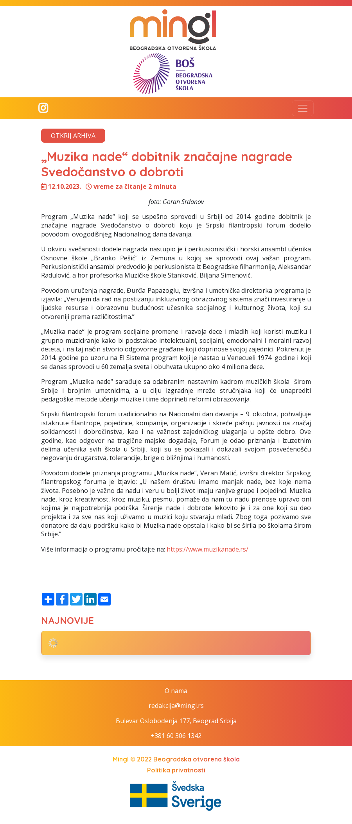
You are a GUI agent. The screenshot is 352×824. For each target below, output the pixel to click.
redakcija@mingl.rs (176, 705)
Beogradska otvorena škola (196, 759)
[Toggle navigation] (303, 108)
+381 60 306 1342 (176, 735)
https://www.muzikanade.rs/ (207, 549)
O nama (176, 690)
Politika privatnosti (176, 770)
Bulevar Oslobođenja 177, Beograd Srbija (176, 721)
